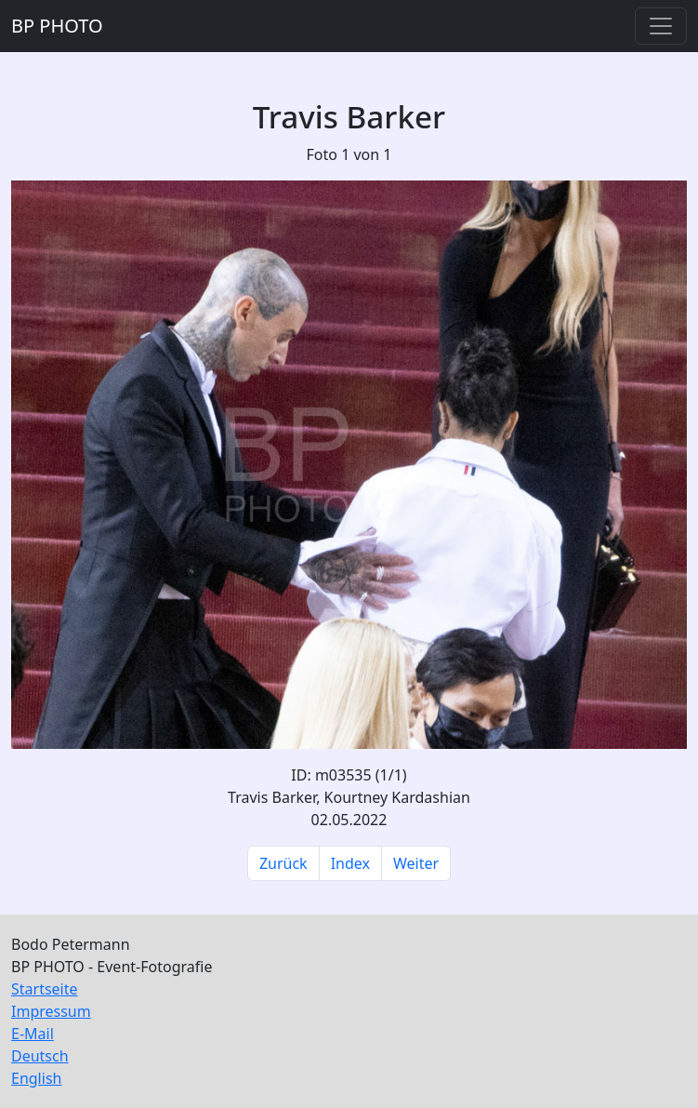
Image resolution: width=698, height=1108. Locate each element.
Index (350, 863)
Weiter (416, 863)
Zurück (283, 863)
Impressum (51, 1011)
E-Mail (32, 1033)
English (36, 1078)
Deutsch (40, 1056)
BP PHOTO (57, 25)
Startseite (44, 989)
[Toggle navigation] (661, 26)
